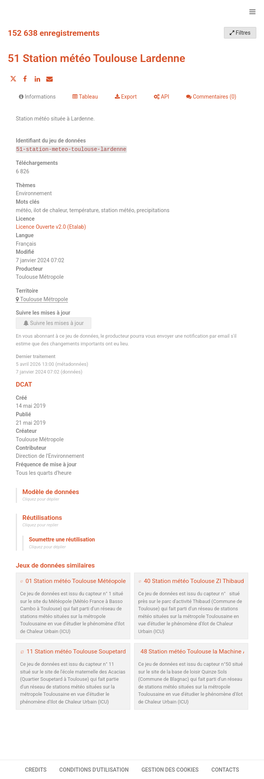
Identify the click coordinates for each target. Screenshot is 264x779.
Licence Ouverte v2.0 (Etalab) (51, 227)
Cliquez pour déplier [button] (40, 499)
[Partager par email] (49, 79)
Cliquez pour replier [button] (40, 525)
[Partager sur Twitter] (13, 79)
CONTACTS (225, 770)
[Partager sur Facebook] (25, 79)
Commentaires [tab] (211, 97)
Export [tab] (126, 97)
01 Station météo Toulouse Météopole (75, 581)
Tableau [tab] (85, 97)
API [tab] (161, 97)
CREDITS (36, 770)
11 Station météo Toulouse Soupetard (76, 651)
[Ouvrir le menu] (252, 11)
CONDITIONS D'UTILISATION (94, 770)
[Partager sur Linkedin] (37, 79)
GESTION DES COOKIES (170, 770)
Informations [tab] (37, 97)
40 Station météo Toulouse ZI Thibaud (194, 581)
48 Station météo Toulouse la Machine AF (195, 651)
